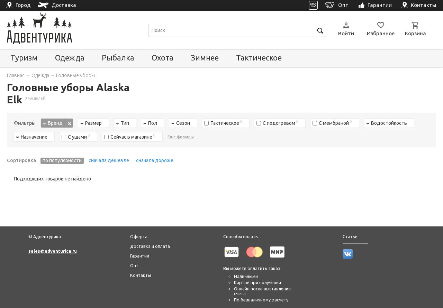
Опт (134, 265)
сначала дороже (154, 160)
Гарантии (139, 255)
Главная (16, 75)
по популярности (62, 160)
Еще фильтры (181, 136)
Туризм (24, 57)
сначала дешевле (109, 160)
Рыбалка (118, 57)
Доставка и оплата (150, 246)
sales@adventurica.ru (52, 251)
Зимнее (205, 57)
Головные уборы (75, 75)
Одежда (69, 57)
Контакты (140, 275)
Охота (162, 57)
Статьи (350, 236)
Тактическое (259, 57)
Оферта (138, 236)
